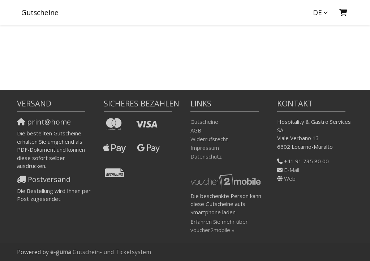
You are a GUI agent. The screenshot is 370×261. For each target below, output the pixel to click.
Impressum (204, 147)
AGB (195, 130)
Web (290, 178)
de (317, 12)
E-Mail (291, 169)
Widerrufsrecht (209, 139)
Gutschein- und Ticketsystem (100, 252)
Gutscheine (40, 12)
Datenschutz (206, 156)
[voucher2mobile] (226, 181)
